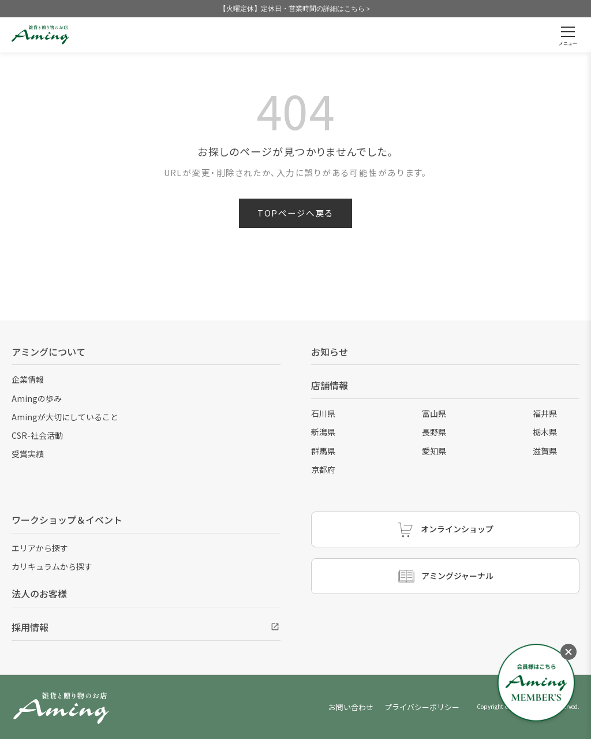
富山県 (434, 413)
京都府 (323, 469)
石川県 (323, 413)
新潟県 (323, 432)
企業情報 (28, 379)
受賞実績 (28, 454)
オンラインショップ (445, 529)
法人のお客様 (39, 593)
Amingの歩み (37, 398)
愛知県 (434, 451)
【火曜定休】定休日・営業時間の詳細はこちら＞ (295, 9)
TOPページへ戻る (295, 213)
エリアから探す (40, 548)
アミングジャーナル (445, 576)
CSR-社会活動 (37, 435)
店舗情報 (329, 385)
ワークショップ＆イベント (67, 520)
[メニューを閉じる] (568, 652)
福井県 (545, 413)
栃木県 (545, 432)
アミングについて (48, 352)
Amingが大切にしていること (65, 417)
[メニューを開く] (567, 35)
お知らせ (329, 352)
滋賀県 (545, 451)
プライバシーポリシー (421, 706)
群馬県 (323, 451)
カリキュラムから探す (52, 566)
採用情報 (30, 627)
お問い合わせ (350, 706)
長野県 (434, 432)
